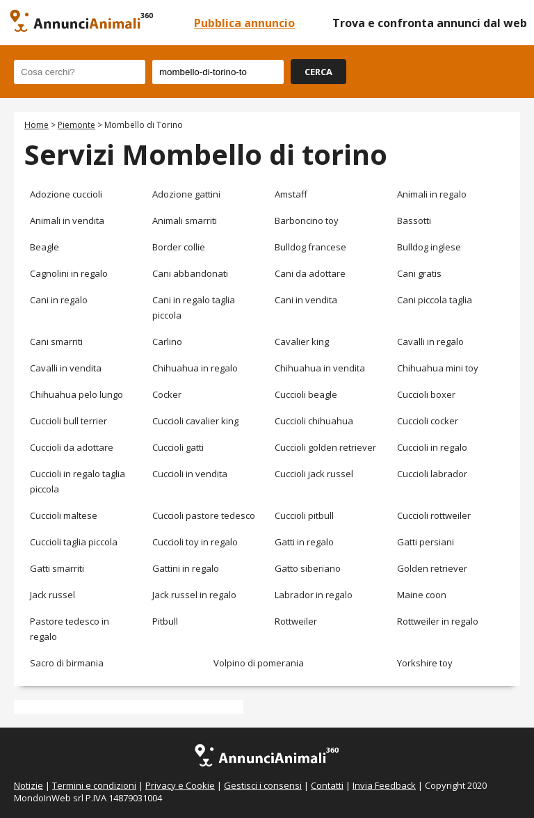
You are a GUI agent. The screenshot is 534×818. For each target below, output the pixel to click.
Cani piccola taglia (434, 300)
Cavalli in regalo (430, 341)
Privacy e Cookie (180, 785)
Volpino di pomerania (258, 663)
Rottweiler (296, 621)
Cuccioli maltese (63, 515)
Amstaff (291, 194)
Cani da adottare (310, 273)
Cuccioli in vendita (189, 473)
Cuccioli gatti (178, 447)
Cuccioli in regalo (432, 447)
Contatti (327, 785)
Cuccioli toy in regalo (195, 542)
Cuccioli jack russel (314, 473)
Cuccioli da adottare (71, 447)
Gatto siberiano (308, 568)
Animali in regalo (432, 194)
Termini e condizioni (94, 785)
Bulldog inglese (429, 247)
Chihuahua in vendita (320, 368)
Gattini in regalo (185, 568)
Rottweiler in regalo (437, 621)
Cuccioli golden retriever (325, 447)
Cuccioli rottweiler (434, 515)
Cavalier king (302, 341)
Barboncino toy (307, 220)
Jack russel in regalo (194, 594)
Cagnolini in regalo (69, 273)
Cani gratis (419, 273)
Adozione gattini (186, 194)
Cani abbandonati (190, 273)
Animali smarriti (184, 220)
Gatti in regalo (304, 542)
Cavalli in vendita (66, 368)
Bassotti (414, 220)
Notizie (28, 785)
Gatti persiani (425, 542)
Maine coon (421, 594)
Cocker (166, 394)
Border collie (178, 247)
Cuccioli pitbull (304, 515)
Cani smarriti (56, 341)
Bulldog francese (310, 247)
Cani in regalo (59, 300)
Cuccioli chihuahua (314, 421)
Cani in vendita (306, 300)
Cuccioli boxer (426, 394)
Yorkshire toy (425, 663)
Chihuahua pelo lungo (76, 394)
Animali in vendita (67, 220)
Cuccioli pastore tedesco (203, 515)
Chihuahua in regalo (195, 368)
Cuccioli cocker (427, 421)
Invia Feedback (384, 785)
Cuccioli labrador (432, 473)
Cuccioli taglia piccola (74, 542)
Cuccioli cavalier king (195, 421)
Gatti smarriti (57, 568)
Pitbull (165, 621)
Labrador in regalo (314, 594)
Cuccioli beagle (306, 394)
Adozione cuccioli (66, 194)
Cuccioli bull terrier (68, 421)
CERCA (318, 71)
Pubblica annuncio (244, 23)
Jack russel (52, 594)
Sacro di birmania (67, 663)
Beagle (44, 247)
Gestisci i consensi (263, 785)
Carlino (167, 341)
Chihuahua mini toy (437, 368)
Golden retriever (432, 568)
